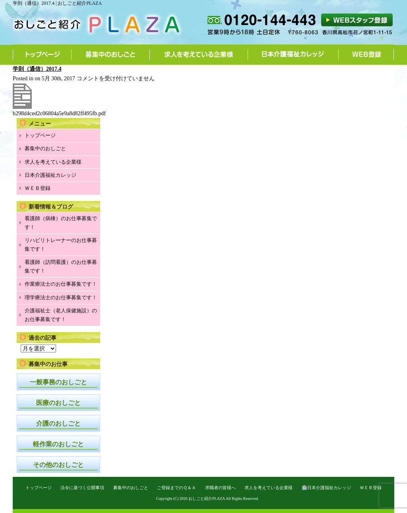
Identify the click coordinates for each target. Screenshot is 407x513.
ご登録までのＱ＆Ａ (176, 487)
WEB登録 (366, 54)
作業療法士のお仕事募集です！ (61, 284)
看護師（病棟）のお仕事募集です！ (61, 222)
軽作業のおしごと (58, 444)
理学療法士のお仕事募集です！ (61, 297)
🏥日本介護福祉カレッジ (326, 487)
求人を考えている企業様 (199, 54)
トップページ (42, 54)
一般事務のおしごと (58, 382)
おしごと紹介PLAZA (206, 498)
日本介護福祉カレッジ (293, 54)
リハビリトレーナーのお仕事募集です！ (61, 244)
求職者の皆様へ (220, 487)
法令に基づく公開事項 (82, 487)
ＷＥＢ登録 (37, 188)
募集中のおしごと (111, 54)
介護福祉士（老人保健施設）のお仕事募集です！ (61, 315)
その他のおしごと (58, 464)
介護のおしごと (58, 423)
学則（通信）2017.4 (37, 69)
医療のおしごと (58, 402)
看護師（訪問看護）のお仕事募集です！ (61, 266)
